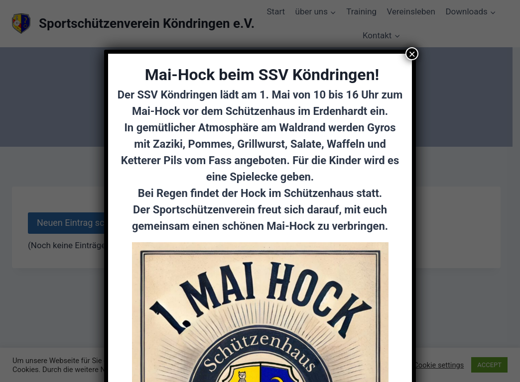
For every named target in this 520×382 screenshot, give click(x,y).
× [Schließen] (411, 53)
